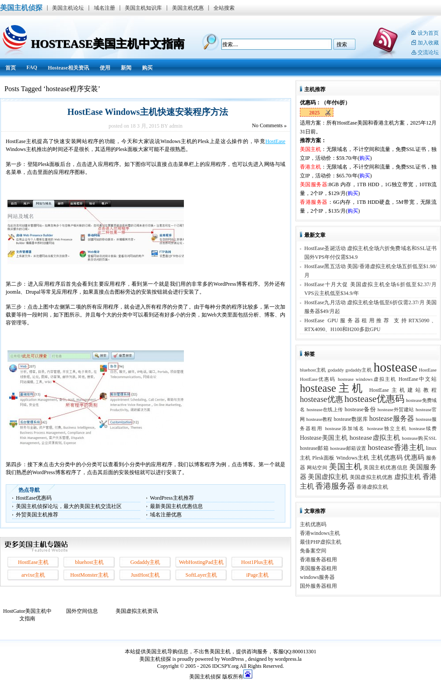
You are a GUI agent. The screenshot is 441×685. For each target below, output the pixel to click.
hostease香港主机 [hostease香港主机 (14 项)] (396, 447)
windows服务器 (317, 577)
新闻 (126, 68)
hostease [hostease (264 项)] (395, 367)
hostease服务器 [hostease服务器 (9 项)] (391, 418)
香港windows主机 (320, 533)
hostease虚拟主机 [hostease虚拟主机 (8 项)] (374, 437)
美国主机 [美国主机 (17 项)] (345, 466)
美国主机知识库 (143, 8)
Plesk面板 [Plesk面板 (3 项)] (323, 458)
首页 (10, 68)
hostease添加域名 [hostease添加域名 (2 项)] (345, 428)
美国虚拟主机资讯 (137, 611)
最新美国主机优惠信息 (176, 506)
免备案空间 (313, 551)
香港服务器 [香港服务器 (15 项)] (335, 486)
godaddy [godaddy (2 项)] (336, 370)
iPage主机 (257, 575)
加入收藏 (428, 43)
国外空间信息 (82, 611)
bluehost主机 (89, 562)
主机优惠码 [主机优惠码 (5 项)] (387, 457)
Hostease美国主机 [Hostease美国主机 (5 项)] (324, 438)
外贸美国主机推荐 (37, 515)
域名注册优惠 (166, 515)
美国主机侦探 (21, 7)
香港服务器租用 (318, 559)
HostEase (275, 141)
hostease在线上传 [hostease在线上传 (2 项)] (324, 409)
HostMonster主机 (89, 575)
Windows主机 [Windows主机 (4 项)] (353, 458)
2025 (314, 113)
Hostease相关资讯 (68, 68)
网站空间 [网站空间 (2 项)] (317, 467)
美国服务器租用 (318, 568)
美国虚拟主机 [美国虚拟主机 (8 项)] (328, 476)
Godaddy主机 (146, 562)
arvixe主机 (33, 575)
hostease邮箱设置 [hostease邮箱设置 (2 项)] (348, 448)
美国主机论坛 (68, 8)
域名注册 (104, 8)
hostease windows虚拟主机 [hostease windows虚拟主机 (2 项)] (367, 379)
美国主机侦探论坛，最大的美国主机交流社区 (69, 506)
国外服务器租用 (318, 586)
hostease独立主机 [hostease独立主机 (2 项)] (387, 428)
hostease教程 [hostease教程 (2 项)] (319, 419)
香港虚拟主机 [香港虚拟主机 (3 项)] (372, 487)
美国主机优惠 (188, 8)
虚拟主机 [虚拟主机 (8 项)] (407, 476)
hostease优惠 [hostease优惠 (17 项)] (321, 399)
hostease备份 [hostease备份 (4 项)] (360, 409)
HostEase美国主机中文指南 (107, 43)
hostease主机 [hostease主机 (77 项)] (332, 388)
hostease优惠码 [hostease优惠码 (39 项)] (374, 399)
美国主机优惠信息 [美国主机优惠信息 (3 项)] (385, 467)
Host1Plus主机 (257, 562)
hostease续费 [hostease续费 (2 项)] (423, 428)
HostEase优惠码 (34, 498)
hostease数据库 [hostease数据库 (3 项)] (351, 419)
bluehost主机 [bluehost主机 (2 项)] (313, 370)
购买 (147, 68)
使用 (105, 68)
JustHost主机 (145, 575)
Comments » (269, 125)
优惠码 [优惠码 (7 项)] (414, 457)
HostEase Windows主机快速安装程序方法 (145, 112)
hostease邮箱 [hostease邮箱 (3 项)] (314, 448)
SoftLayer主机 (201, 575)
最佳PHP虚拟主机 (320, 542)
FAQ (31, 67)
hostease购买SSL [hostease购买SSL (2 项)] (419, 438)
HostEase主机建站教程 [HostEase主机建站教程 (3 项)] (403, 390)
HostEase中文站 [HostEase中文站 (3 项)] (418, 379)
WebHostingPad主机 (201, 562)
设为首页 (428, 33)
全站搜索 (224, 8)
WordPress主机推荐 (172, 498)
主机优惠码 (313, 524)
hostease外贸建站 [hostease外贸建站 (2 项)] (395, 409)
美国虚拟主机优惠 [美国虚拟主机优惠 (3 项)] (371, 477)
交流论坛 (428, 52)
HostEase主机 (33, 562)
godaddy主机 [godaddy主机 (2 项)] (358, 370)
